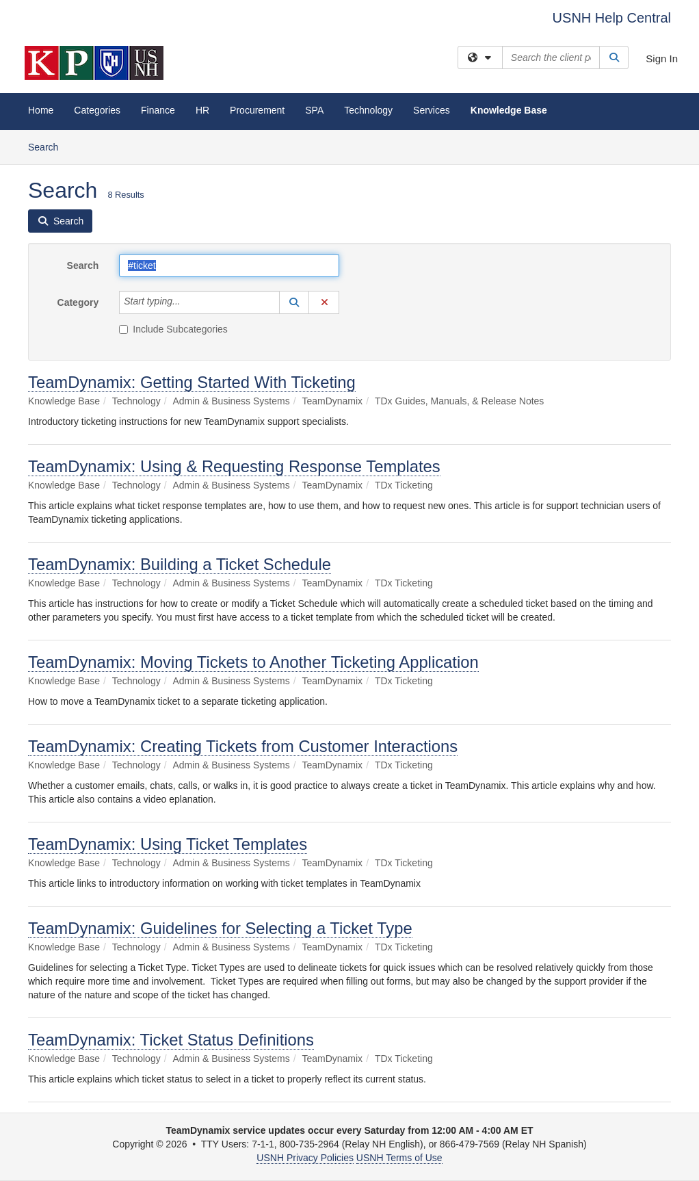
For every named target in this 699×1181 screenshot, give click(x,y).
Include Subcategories (173, 329)
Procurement (257, 110)
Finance (158, 110)
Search (48, 146)
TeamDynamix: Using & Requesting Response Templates (234, 466)
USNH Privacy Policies (305, 1157)
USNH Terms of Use (399, 1157)
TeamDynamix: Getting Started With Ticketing (192, 382)
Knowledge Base (509, 110)
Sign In (662, 58)
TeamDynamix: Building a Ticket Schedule (179, 564)
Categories (97, 110)
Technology (368, 110)
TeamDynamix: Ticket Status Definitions (171, 1039)
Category (78, 302)
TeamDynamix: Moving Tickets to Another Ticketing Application (253, 662)
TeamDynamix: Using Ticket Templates (167, 844)
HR (202, 110)
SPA (314, 110)
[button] (294, 302)
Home (40, 110)
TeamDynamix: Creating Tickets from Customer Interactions (243, 746)
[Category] (188, 302)
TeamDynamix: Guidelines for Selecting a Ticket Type (220, 928)
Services (431, 110)
